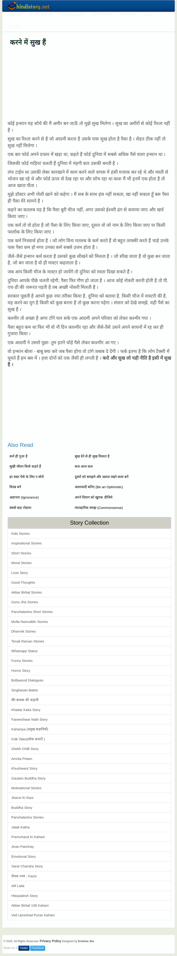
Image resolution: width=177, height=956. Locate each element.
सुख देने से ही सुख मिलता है (92, 456)
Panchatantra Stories (27, 817)
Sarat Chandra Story (27, 866)
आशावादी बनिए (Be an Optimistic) (99, 487)
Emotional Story (23, 856)
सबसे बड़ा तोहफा (20, 508)
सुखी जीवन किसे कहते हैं (25, 466)
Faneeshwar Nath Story (29, 719)
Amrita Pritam (21, 759)
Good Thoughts (23, 582)
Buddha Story (21, 808)
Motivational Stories (26, 788)
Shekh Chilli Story (24, 749)
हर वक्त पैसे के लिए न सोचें (26, 477)
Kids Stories (20, 533)
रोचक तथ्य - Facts (24, 876)
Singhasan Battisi (24, 690)
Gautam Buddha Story (28, 778)
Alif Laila (17, 886)
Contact (15, 26)
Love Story (19, 573)
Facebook (38, 948)
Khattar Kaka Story (25, 710)
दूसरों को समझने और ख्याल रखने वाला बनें (101, 477)
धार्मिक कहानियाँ (101, 14)
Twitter (24, 948)
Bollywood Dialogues (27, 680)
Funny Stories (22, 661)
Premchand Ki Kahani (28, 837)
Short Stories (21, 553)
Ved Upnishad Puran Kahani (33, 915)
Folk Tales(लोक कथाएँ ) (28, 739)
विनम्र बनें (15, 487)
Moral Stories (21, 563)
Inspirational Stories (26, 543)
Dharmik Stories (23, 631)
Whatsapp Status (24, 651)
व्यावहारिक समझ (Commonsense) (99, 508)
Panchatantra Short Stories (32, 612)
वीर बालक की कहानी (24, 700)
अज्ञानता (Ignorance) (24, 497)
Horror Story (20, 670)
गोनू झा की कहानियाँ (72, 14)
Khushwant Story (24, 768)
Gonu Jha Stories (24, 602)
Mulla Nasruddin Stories (29, 622)
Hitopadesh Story (24, 896)
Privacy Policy (50, 941)
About (148, 14)
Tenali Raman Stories (27, 641)
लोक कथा (15, 14)
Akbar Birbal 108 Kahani (30, 905)
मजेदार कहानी (128, 14)
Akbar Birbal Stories (26, 592)
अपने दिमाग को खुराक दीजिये (93, 497)
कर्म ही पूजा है (18, 456)
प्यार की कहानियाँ (40, 14)
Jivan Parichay (22, 846)
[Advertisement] (89, 83)
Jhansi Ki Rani (22, 798)
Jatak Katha (20, 827)
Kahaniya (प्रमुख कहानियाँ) (29, 729)
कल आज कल (84, 466)
